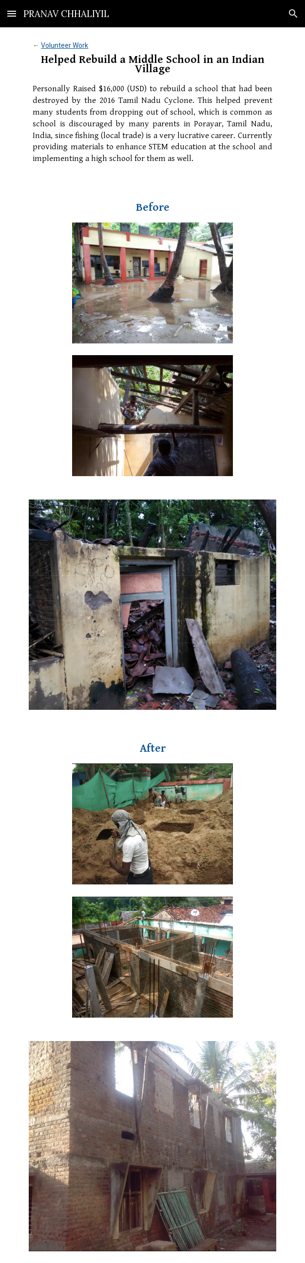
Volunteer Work (64, 45)
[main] (152, 104)
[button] (11, 13)
